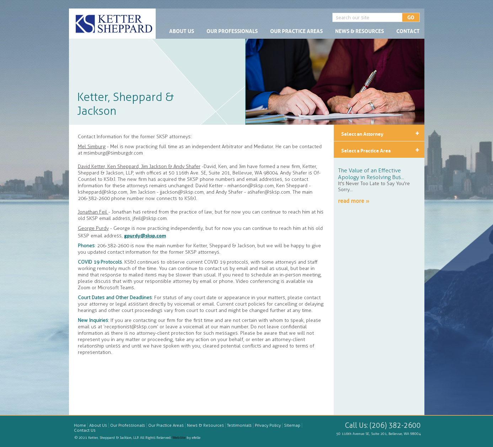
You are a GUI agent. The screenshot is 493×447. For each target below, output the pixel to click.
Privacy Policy (268, 425)
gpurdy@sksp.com (145, 235)
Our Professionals (232, 30)
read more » (353, 200)
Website (179, 438)
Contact (408, 30)
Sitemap (292, 425)
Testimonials (239, 425)
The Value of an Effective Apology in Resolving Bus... (371, 174)
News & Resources (359, 30)
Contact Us (85, 430)
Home (80, 425)
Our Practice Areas (296, 30)
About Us (181, 30)
